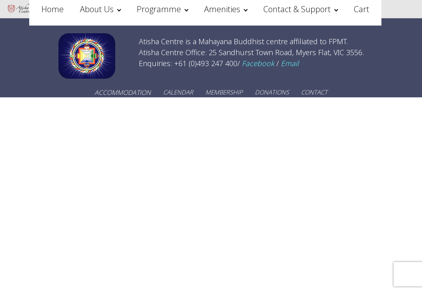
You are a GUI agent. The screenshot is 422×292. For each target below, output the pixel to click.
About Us (97, 9)
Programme (159, 9)
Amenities (222, 9)
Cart (361, 9)
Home (52, 9)
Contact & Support (297, 9)
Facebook (258, 63)
